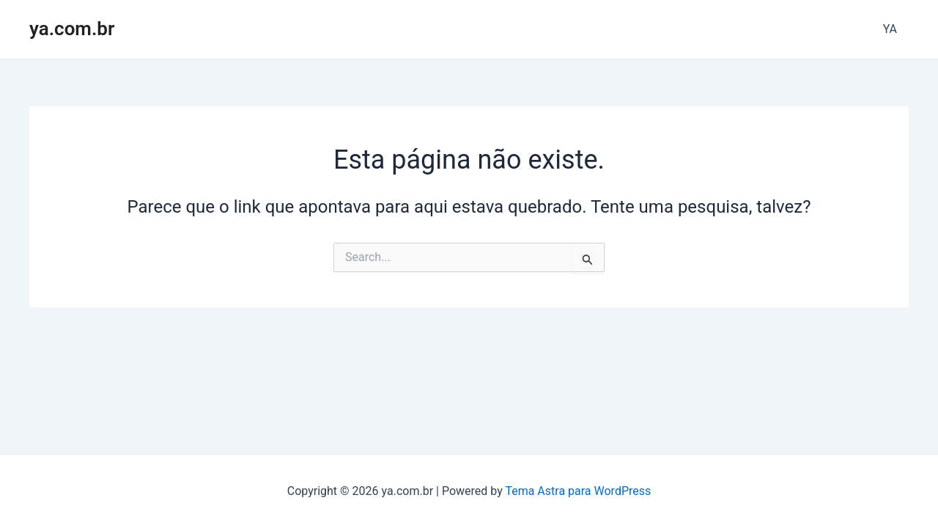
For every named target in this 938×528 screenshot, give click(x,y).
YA (890, 29)
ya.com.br (71, 29)
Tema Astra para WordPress (578, 491)
